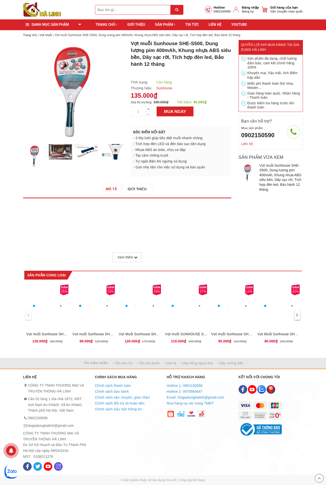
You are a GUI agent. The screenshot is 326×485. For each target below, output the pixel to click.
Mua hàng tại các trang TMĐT (190, 403)
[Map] (271, 389)
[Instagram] (58, 466)
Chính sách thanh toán (113, 386)
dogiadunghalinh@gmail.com (51, 426)
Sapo (201, 480)
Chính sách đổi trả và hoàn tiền (120, 403)
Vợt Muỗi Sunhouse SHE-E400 (140, 334)
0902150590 (258, 135)
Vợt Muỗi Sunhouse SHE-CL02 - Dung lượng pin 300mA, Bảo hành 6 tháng (279, 334)
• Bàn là (170, 363)
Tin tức (192, 25)
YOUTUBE (239, 25)
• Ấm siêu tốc (123, 363)
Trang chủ (106, 25)
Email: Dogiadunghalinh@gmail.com (195, 397)
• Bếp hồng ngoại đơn (197, 363)
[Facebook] (27, 466)
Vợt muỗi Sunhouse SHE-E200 (93, 334)
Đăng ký (248, 11)
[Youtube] (48, 466)
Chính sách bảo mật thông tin (118, 409)
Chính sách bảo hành (112, 391)
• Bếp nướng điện (231, 363)
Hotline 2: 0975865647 (185, 391)
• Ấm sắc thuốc (149, 363)
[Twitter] (37, 466)
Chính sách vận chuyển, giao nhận (122, 397)
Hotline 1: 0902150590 (185, 386)
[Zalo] (261, 389)
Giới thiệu (136, 25)
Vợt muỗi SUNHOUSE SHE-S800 (186, 334)
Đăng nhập (250, 7)
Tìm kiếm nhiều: (96, 363)
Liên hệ (215, 25)
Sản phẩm (165, 25)
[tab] (112, 189)
